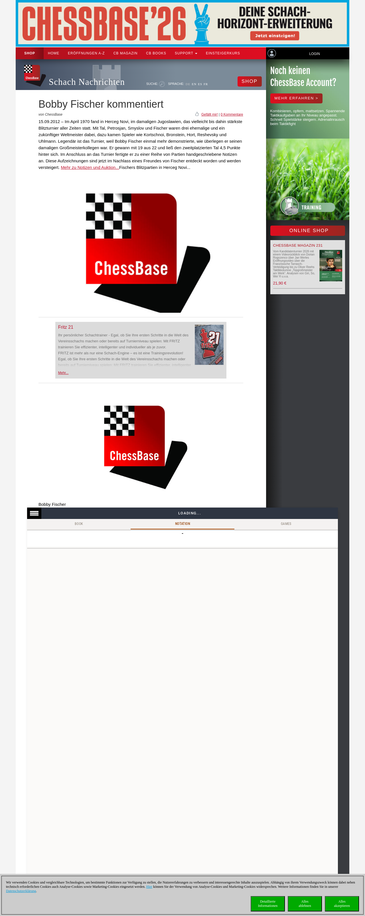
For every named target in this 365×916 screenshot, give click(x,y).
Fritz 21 (65, 327)
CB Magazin (125, 53)
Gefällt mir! (209, 114)
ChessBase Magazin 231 (298, 245)
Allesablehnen (305, 903)
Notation (182, 524)
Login (314, 54)
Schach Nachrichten (87, 82)
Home (53, 53)
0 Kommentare (232, 114)
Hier (149, 887)
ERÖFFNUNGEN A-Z (86, 53)
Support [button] (186, 53)
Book (79, 524)
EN (194, 84)
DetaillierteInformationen (268, 903)
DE (188, 84)
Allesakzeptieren (342, 903)
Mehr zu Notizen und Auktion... (90, 167)
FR (206, 84)
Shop (29, 53)
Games (286, 524)
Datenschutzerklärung (21, 891)
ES (200, 84)
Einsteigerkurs (223, 53)
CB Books (156, 53)
